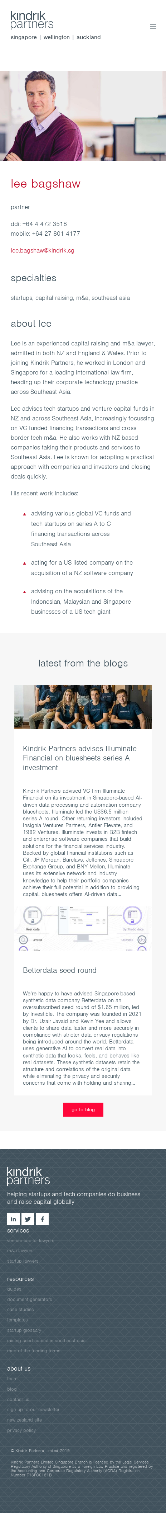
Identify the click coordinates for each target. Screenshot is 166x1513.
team (12, 1379)
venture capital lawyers (30, 1241)
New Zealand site (24, 1420)
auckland (89, 37)
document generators (29, 1299)
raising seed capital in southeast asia (46, 1341)
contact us (18, 1399)
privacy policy (21, 1430)
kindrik (35, 1176)
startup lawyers (23, 1261)
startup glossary (24, 1330)
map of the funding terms (33, 1351)
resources (20, 1279)
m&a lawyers (20, 1251)
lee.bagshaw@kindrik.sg (42, 250)
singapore (24, 37)
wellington (57, 37)
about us (18, 1368)
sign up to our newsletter (33, 1409)
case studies (20, 1309)
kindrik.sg (39, 20)
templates (17, 1320)
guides (14, 1289)
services (18, 1230)
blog (12, 1389)
